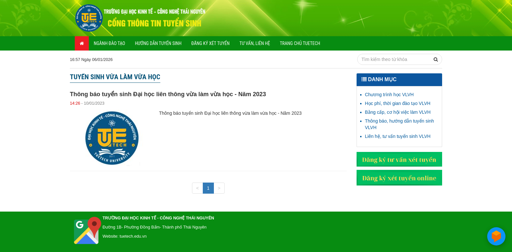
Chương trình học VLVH (389, 94)
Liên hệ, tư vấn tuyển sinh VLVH (398, 136)
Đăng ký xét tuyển (210, 43)
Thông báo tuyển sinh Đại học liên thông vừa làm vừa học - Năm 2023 (168, 94)
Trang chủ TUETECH (300, 43)
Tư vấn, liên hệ (254, 43)
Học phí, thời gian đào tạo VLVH (398, 103)
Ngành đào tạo (109, 43)
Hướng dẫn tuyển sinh (158, 43)
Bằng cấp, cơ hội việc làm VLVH (398, 112)
